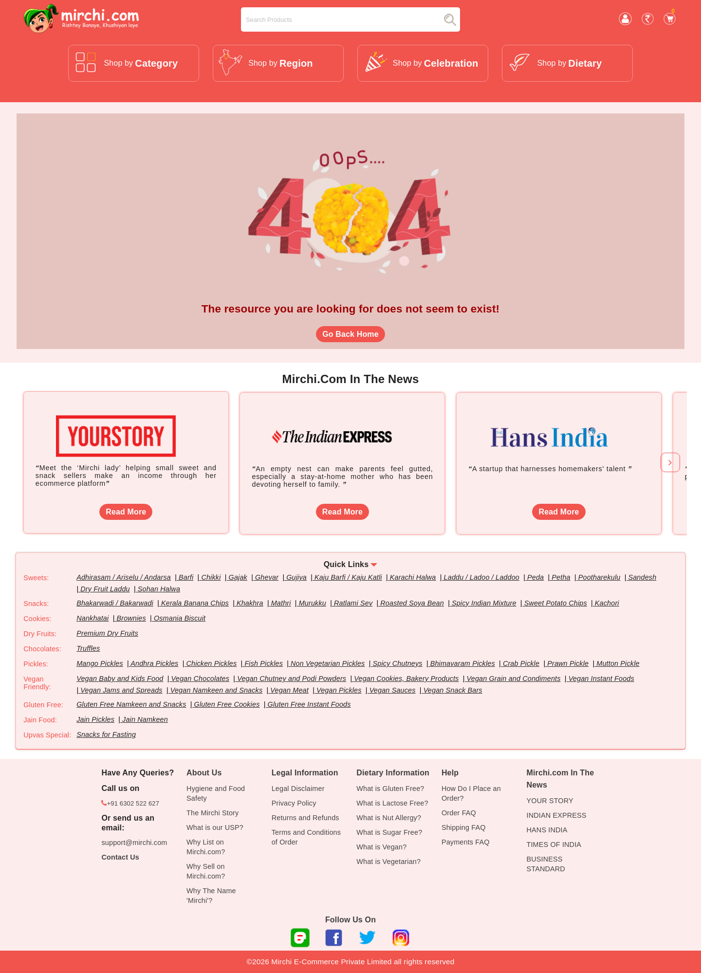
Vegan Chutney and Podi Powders (292, 678)
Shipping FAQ (464, 827)
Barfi (186, 577)
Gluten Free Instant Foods (309, 704)
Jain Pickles (95, 719)
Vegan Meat (290, 690)
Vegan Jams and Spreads (121, 690)
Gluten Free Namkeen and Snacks (131, 704)
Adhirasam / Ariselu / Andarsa (123, 577)
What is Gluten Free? (390, 788)
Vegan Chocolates (200, 678)
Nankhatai (92, 618)
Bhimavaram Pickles (462, 663)
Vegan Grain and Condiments (514, 678)
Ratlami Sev (353, 603)
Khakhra (250, 603)
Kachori (607, 603)
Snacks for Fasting (106, 734)
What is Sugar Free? (389, 832)
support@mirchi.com (134, 842)
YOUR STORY (550, 801)
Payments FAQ (466, 842)
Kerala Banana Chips (195, 603)
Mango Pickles (99, 663)
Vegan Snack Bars (453, 690)
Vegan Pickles (339, 690)
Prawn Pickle (568, 663)
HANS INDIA (547, 830)
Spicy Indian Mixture (484, 603)
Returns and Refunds (305, 818)
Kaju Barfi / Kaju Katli (348, 577)
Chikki (211, 577)
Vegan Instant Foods (602, 678)
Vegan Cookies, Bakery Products (406, 678)
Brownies (131, 618)
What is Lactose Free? (392, 803)
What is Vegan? (381, 847)
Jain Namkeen (145, 719)
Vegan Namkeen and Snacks (216, 690)
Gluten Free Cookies (227, 704)
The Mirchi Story (212, 813)
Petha (561, 577)
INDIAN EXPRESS (557, 815)
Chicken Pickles (211, 663)
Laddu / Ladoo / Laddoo (482, 577)
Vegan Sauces (392, 690)
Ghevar (266, 577)
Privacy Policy (294, 803)
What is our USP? (214, 827)
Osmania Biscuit (179, 618)
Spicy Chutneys (398, 663)
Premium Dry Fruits (107, 633)
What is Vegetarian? (388, 861)
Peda (536, 577)
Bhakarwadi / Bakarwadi (114, 603)
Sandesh (642, 577)
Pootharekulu (600, 577)
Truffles (88, 648)
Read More (126, 512)
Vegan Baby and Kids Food (120, 678)
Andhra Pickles (154, 663)
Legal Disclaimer (298, 788)
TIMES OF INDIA (554, 844)
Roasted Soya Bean (412, 603)
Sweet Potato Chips (556, 603)
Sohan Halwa (159, 589)
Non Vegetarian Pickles (328, 663)
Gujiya (297, 577)
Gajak (238, 577)
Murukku (312, 603)
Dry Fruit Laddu (105, 589)
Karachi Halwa (413, 577)
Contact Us (120, 857)
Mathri (281, 603)
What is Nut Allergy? (388, 818)
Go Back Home (350, 334)
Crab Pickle (521, 663)
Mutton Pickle (618, 663)
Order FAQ (459, 813)
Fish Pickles (264, 663)
